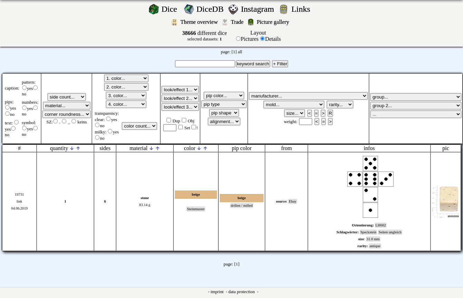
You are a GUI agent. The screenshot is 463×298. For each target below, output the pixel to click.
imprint (217, 291)
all (240, 51)
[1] (234, 51)
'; (66, 97)
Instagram (258, 8)
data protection (242, 291)
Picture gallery (274, 22)
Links (302, 8)
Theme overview (199, 22)
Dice (171, 8)
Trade (238, 22)
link (19, 201)
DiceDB (211, 8)
